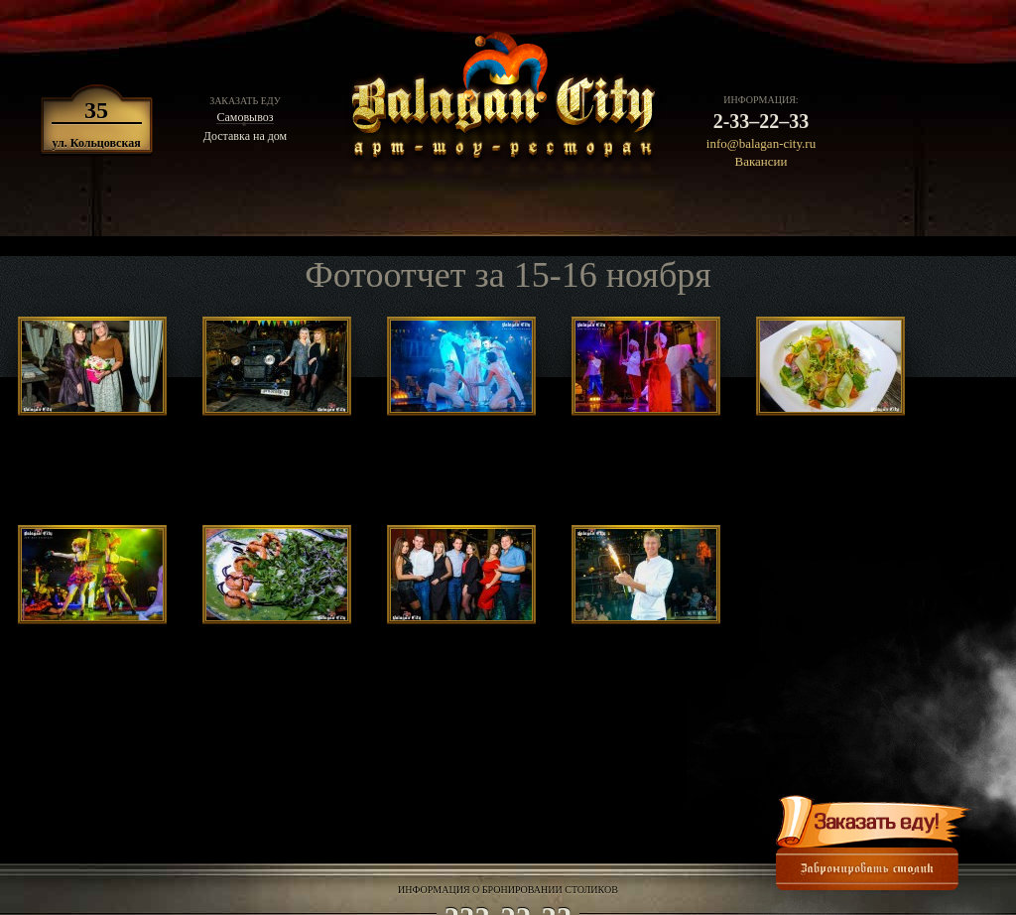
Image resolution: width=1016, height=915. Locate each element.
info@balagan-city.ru (761, 143)
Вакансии (761, 161)
